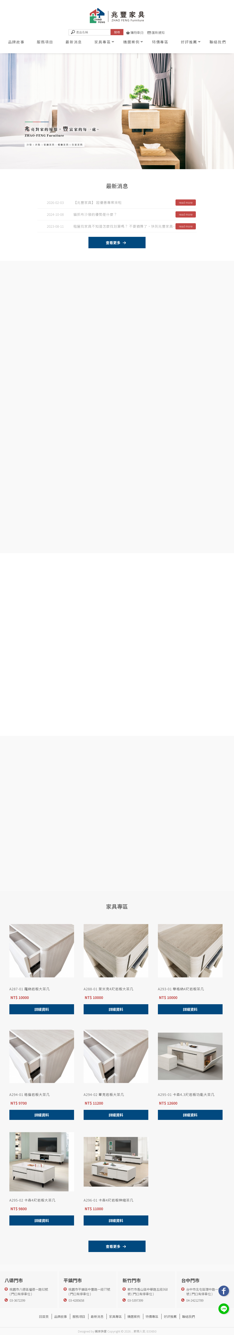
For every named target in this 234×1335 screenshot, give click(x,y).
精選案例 (131, 42)
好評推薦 (189, 42)
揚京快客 (101, 1331)
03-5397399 (135, 1300)
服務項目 (45, 42)
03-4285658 (76, 1300)
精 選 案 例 (111, 872)
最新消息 (74, 42)
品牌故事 (16, 42)
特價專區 (160, 42)
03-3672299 (17, 1300)
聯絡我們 (218, 42)
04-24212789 (194, 1300)
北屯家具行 (122, 1322)
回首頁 (44, 1316)
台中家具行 (106, 1322)
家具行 (93, 1322)
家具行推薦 (138, 1322)
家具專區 (102, 42)
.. (132, 1331)
